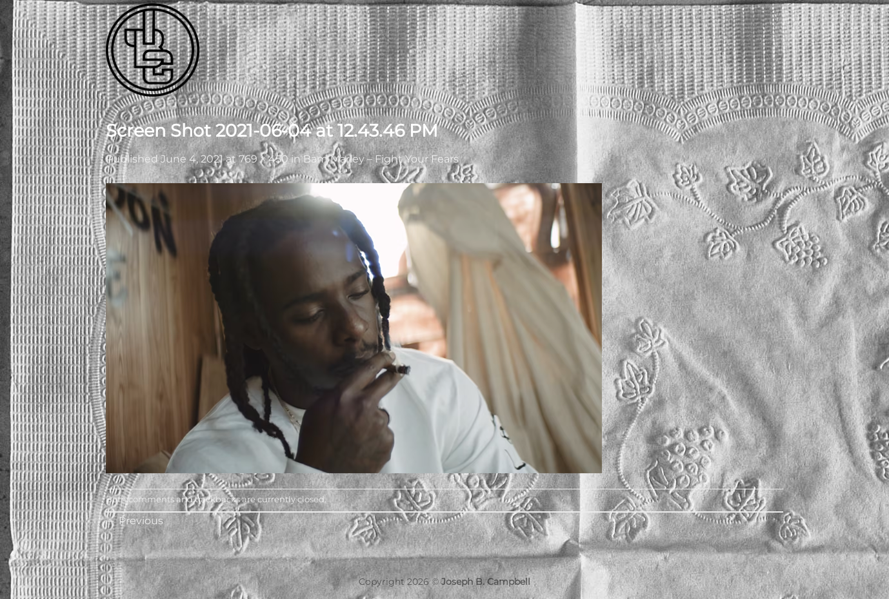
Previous (134, 521)
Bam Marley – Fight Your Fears (381, 159)
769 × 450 (263, 159)
